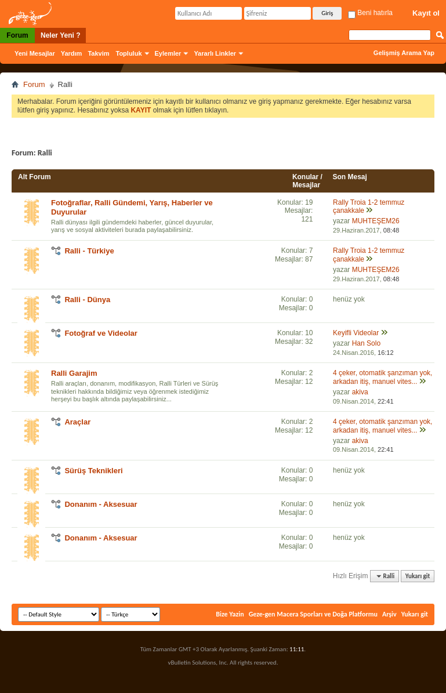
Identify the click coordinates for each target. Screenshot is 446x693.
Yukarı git (417, 576)
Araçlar (77, 422)
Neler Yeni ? (60, 35)
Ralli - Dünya (87, 299)
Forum (17, 35)
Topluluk (129, 53)
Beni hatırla (370, 13)
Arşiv (389, 614)
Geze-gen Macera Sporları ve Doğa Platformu (313, 614)
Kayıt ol (426, 13)
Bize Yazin (230, 614)
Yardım (71, 53)
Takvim (98, 53)
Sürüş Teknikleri (93, 470)
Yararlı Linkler (215, 53)
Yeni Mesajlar (34, 53)
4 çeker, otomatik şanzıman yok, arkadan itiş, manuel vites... (382, 377)
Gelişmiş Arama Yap (404, 52)
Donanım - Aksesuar (100, 504)
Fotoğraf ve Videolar (100, 333)
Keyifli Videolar (356, 333)
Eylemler (168, 53)
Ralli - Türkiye (89, 250)
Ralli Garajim (74, 373)
